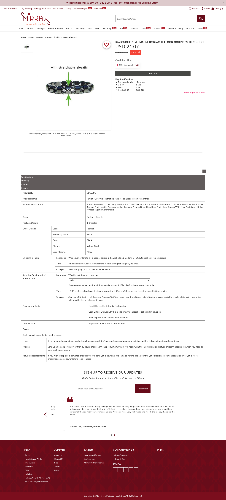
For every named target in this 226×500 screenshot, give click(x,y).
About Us (58, 455)
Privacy (57, 470)
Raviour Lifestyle (95, 217)
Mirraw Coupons (120, 455)
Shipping (25, 180)
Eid (123, 28)
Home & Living (175, 28)
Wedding (109, 28)
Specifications (27, 177)
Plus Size (190, 28)
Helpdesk (28, 474)
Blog (56, 463)
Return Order (58, 9)
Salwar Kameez (55, 28)
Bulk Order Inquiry (80, 9)
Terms (56, 466)
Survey (68, 9)
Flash (202, 28)
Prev (46, 414)
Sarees (30, 28)
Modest (134, 28)
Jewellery (79, 28)
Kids (90, 28)
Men (97, 28)
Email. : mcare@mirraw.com (36, 481)
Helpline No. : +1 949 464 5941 (37, 478)
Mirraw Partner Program (94, 463)
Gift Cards (100, 9)
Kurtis (69, 28)
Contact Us (58, 459)
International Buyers (92, 455)
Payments (25, 184)
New (21, 28)
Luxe (146, 28)
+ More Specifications (194, 92)
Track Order (46, 9)
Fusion (159, 28)
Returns (24, 188)
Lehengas (40, 28)
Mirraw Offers (119, 459)
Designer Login (90, 459)
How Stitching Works (33, 459)
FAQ (27, 470)
